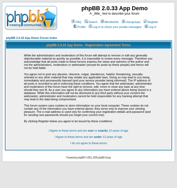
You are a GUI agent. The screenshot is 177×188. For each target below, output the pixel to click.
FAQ (76, 22)
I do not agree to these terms (88, 143)
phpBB (81, 157)
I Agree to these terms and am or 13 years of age (88, 130)
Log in (150, 26)
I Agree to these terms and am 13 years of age (88, 136)
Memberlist (110, 22)
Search (91, 22)
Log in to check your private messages (115, 26)
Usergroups (131, 22)
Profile (79, 26)
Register (151, 22)
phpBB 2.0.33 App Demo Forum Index (31, 37)
